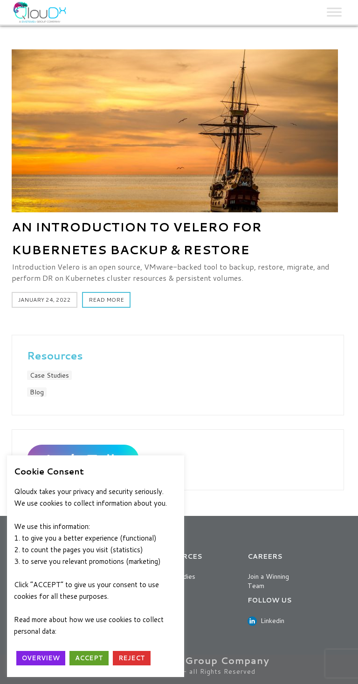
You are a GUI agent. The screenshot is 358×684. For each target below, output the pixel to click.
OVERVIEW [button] (41, 658)
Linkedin (266, 620)
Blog (37, 392)
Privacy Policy (83, 631)
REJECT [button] (131, 658)
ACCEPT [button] (89, 658)
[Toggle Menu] (334, 12)
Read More (106, 300)
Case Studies (49, 375)
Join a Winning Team (268, 581)
